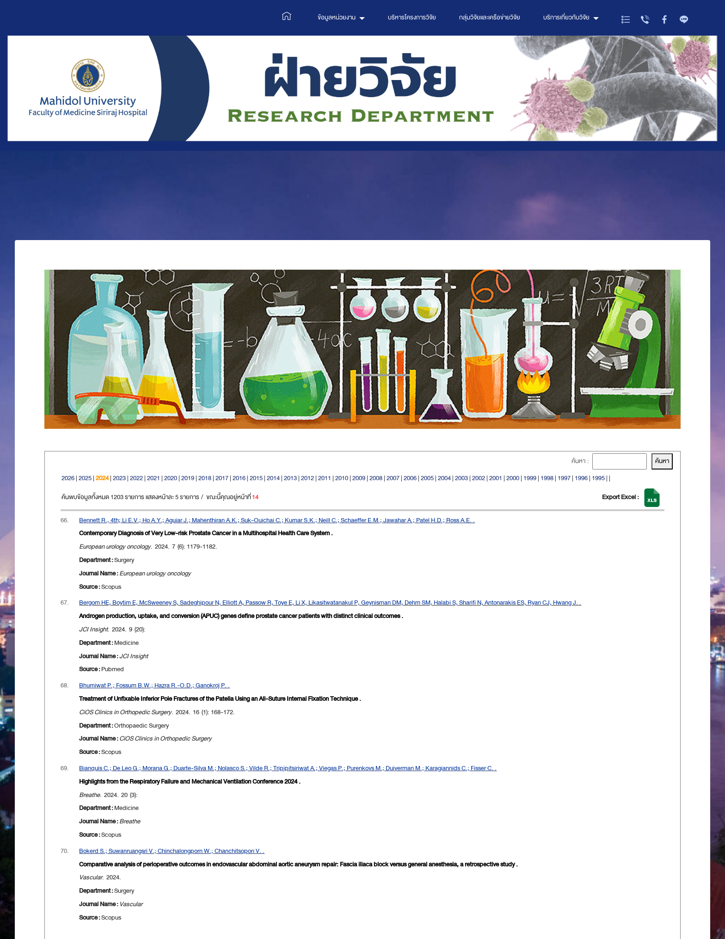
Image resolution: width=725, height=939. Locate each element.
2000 (512, 478)
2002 (478, 478)
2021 (153, 478)
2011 (324, 478)
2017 (221, 478)
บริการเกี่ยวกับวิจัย (566, 17)
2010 (341, 478)
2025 (85, 478)
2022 (136, 478)
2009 (358, 478)
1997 (564, 478)
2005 (427, 478)
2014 (273, 478)
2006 (410, 478)
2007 (393, 478)
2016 (239, 478)
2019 (187, 478)
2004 (444, 478)
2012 (307, 478)
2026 (67, 478)
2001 (495, 478)
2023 (119, 478)
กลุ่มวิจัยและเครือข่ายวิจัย (489, 17)
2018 (204, 478)
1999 (529, 478)
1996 (581, 478)
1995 (598, 478)
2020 (170, 478)
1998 (547, 478)
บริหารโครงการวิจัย (412, 17)
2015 (256, 478)
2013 (290, 478)
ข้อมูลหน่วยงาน (337, 17)
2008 (375, 478)
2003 (461, 478)
